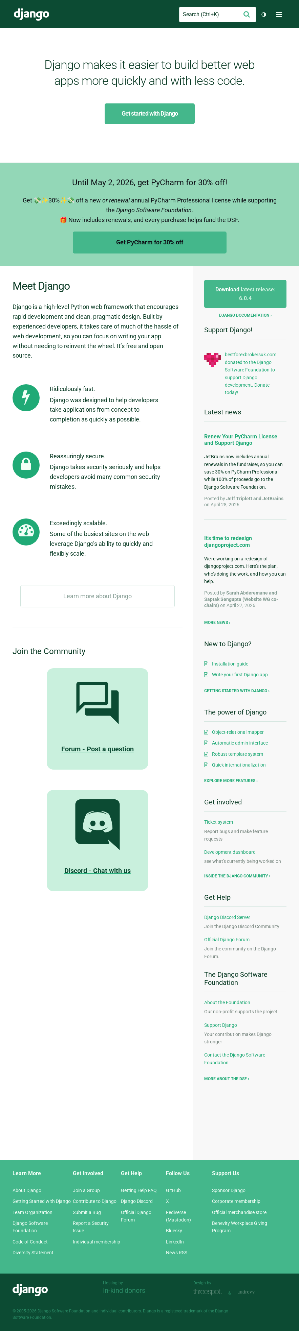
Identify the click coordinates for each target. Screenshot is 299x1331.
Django (31, 14)
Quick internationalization (239, 765)
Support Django (220, 1025)
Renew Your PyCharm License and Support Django (240, 439)
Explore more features (229, 780)
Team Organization (32, 1212)
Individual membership (96, 1241)
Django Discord (137, 1201)
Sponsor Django (228, 1190)
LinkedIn (175, 1241)
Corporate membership (236, 1201)
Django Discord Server (227, 917)
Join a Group (86, 1190)
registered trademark (183, 1311)
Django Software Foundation (64, 1311)
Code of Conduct (30, 1241)
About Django (27, 1190)
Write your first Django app (240, 674)
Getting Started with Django (42, 1201)
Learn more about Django (97, 596)
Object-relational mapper (238, 732)
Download (245, 293)
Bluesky (174, 1230)
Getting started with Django (235, 690)
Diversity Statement (33, 1252)
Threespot (209, 1292)
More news (216, 622)
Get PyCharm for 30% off (149, 242)
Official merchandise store (239, 1212)
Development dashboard (230, 852)
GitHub (173, 1190)
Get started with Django (150, 113)
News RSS (176, 1252)
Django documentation (244, 315)
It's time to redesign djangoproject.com (228, 541)
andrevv (254, 1292)
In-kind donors (124, 1290)
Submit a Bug (87, 1212)
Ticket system (218, 822)
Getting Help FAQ (139, 1190)
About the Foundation (227, 1002)
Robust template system (237, 754)
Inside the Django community (236, 876)
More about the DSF (225, 1078)
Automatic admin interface (240, 743)
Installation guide (230, 664)
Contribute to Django (94, 1201)
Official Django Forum (227, 939)
